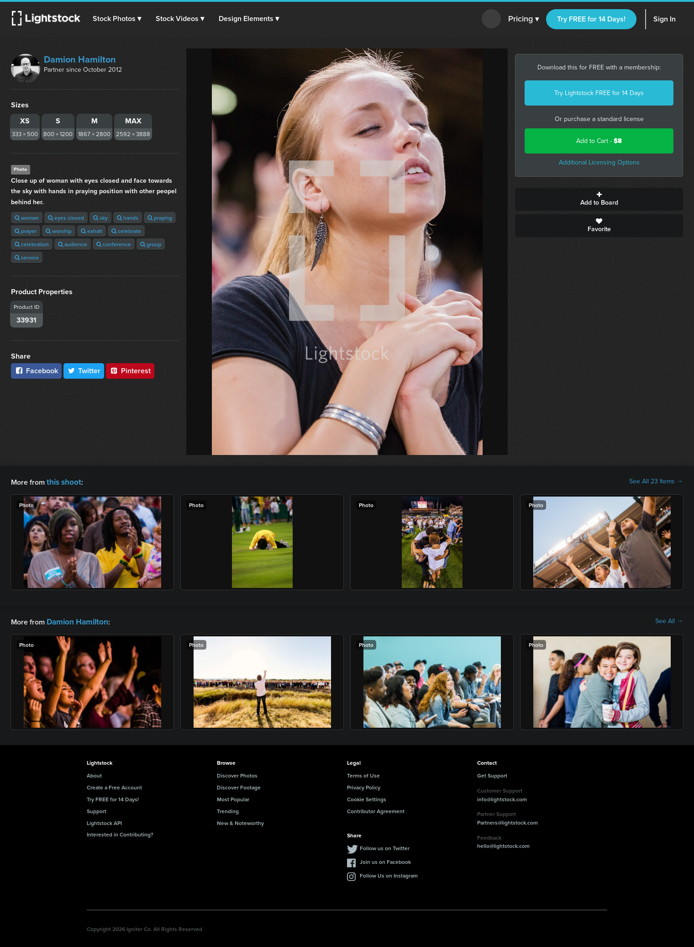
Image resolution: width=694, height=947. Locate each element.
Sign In (664, 19)
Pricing (523, 19)
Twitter (84, 370)
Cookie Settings (366, 797)
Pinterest (130, 370)
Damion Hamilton (80, 59)
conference (113, 244)
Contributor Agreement (376, 809)
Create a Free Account (114, 785)
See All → (669, 620)
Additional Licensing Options (599, 162)
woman (27, 218)
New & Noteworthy (240, 821)
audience (72, 244)
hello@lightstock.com (503, 844)
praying (159, 218)
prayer (26, 231)
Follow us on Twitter (385, 846)
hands (127, 218)
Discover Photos (237, 774)
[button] (118, 19)
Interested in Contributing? (120, 832)
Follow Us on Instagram (389, 874)
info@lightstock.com (502, 797)
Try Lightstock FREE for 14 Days (599, 93)
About (94, 774)
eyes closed (66, 218)
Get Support (492, 774)
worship (59, 231)
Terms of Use (363, 774)
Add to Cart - (599, 141)
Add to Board (599, 199)
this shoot (63, 481)
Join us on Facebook (385, 860)
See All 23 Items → (656, 481)
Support (96, 809)
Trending (228, 809)
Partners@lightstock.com (507, 821)
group (150, 244)
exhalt (91, 231)
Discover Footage (239, 785)
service (27, 257)
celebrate (126, 231)
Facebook (36, 370)
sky (100, 218)
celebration (32, 244)
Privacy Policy (363, 785)
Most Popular (233, 797)
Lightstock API (104, 821)
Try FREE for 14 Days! (591, 19)
